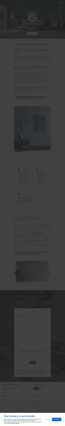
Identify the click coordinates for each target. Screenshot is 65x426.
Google (12, 423)
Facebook (16, 423)
